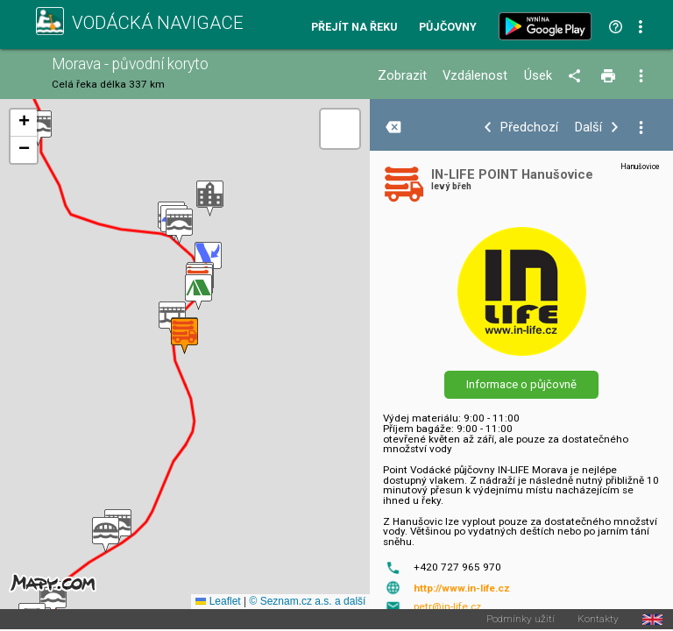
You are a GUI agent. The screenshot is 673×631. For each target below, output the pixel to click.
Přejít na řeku (354, 27)
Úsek (538, 75)
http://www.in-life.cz (462, 588)
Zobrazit (402, 75)
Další (588, 127)
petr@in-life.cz (447, 606)
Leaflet (217, 601)
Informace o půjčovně (521, 384)
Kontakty (598, 619)
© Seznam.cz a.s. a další (307, 601)
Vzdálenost (475, 75)
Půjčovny (448, 27)
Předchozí (529, 127)
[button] (179, 227)
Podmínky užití (520, 619)
